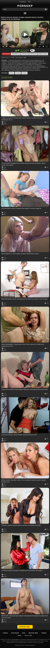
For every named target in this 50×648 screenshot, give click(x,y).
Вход (29, 1)
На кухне (24, 73)
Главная (5, 633)
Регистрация (23, 1)
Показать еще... (25, 627)
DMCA (19, 635)
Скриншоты (24, 53)
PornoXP (22, 645)
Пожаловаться (16, 53)
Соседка (18, 73)
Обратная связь (33, 633)
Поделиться (33, 53)
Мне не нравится (18, 50)
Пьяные (12, 73)
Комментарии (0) (42, 53)
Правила (44, 633)
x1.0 (40, 46)
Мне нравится (16, 50)
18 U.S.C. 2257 (28, 635)
